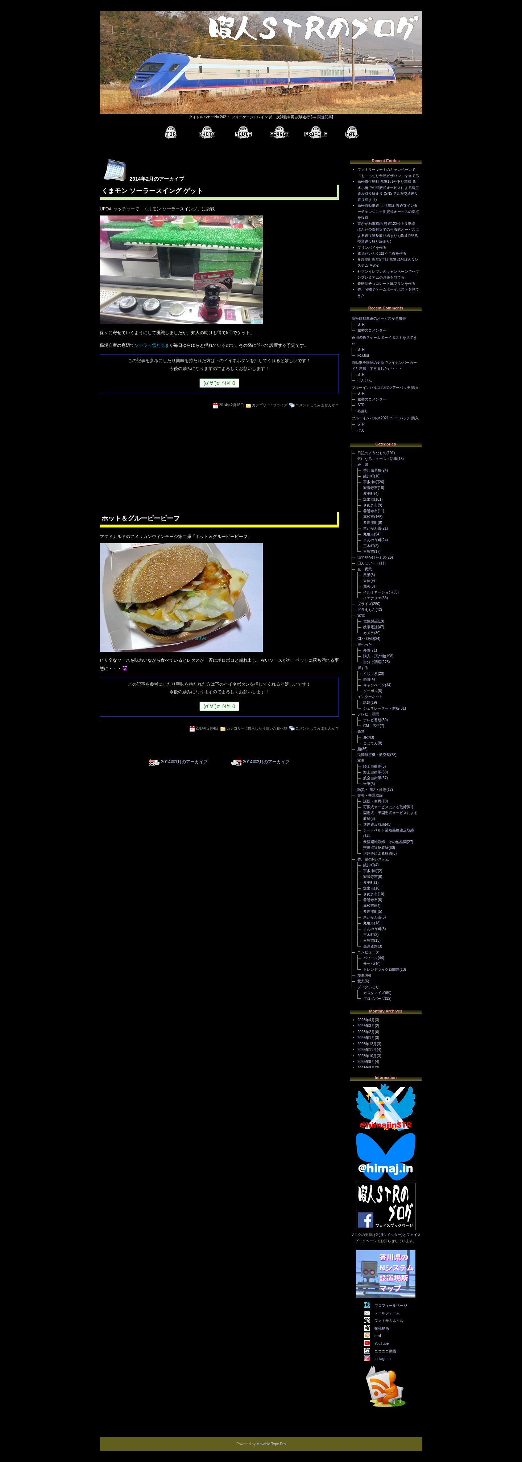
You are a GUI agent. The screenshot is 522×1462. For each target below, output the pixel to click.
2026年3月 (366, 1026)
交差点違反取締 (376, 848)
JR (365, 737)
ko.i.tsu (363, 355)
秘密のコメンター (371, 330)
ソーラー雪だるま (151, 345)
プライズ (280, 405)
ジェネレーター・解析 (381, 708)
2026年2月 (366, 1032)
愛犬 (361, 981)
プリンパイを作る (371, 248)
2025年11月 (367, 1050)
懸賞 (366, 679)
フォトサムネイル (388, 1321)
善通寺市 (370, 511)
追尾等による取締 (377, 853)
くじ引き (370, 673)
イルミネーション (377, 592)
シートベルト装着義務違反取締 (388, 830)
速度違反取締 (374, 824)
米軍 (366, 784)
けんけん (364, 380)
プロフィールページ (390, 1305)
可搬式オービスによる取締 (385, 807)
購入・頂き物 (374, 656)
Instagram (382, 1359)
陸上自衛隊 (372, 766)
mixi (377, 1336)
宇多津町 (370, 482)
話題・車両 (372, 801)
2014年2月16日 (231, 405)
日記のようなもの (371, 453)
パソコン (370, 958)
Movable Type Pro (271, 1444)
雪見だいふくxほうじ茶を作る (381, 253)
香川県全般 (372, 470)
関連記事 (325, 117)
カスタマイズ (374, 993)
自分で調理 (372, 662)
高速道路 (370, 946)
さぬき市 (370, 505)
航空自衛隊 (372, 778)
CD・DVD (365, 639)
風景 (366, 575)
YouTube (381, 1344)
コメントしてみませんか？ (317, 405)
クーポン (370, 691)
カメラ (368, 633)
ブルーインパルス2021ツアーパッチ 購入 (385, 418)
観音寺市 (370, 488)
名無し (362, 411)
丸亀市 (368, 534)
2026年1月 (366, 1038)
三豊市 (368, 552)
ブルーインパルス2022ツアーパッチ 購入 (385, 388)
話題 (366, 703)
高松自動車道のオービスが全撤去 (379, 318)
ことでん (370, 743)
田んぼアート (368, 563)
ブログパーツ (374, 999)
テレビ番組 (372, 720)
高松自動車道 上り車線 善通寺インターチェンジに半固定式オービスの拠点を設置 (388, 211)
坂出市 (368, 499)
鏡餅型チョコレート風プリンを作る (386, 284)
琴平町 (368, 494)
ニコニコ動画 (385, 1351)
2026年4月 (366, 1020)
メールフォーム (387, 1313)
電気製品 (370, 621)
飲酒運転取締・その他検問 (385, 842)
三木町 (368, 546)
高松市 (368, 517)
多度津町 (370, 523)
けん (361, 430)
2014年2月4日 (207, 728)
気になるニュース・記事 (377, 459)
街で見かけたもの (371, 557)
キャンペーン (374, 685)
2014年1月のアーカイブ (184, 761)
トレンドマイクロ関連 (381, 970)
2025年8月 (366, 1068)
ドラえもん (366, 610)
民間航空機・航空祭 (373, 755)
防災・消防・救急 (371, 790)
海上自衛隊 (372, 772)
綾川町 (368, 476)
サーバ (368, 964)
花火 (366, 586)
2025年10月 (367, 1056)
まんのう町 (372, 540)
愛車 (361, 975)
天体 (366, 581)
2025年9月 (366, 1062)
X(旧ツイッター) (389, 1235)
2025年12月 (367, 1044)
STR (361, 325)
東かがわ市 (372, 528)
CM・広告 (371, 726)
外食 (366, 650)
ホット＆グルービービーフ (141, 518)
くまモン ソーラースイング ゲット (152, 190)
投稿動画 (381, 1328)
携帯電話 (370, 627)
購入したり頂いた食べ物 (267, 728)
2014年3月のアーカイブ (266, 761)
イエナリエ (372, 598)
